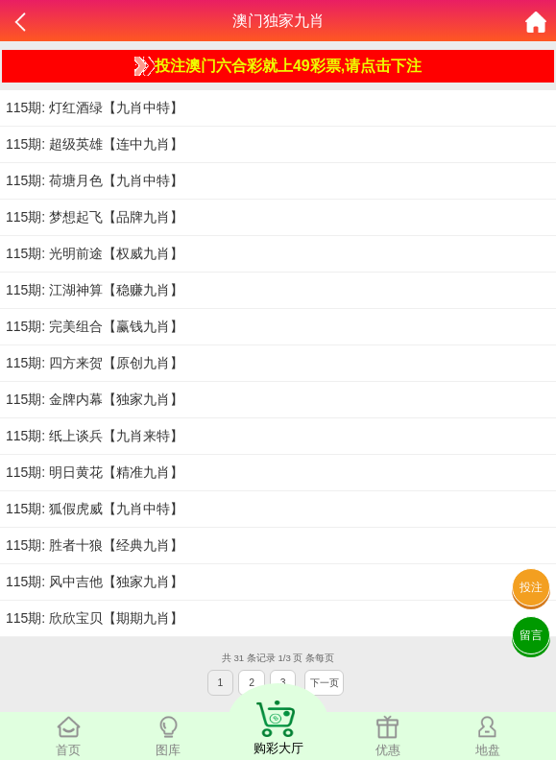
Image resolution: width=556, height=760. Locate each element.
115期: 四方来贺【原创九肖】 (94, 362)
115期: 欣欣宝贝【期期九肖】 (94, 618)
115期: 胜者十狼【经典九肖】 (94, 545)
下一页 (324, 682)
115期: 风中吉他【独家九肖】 (94, 581)
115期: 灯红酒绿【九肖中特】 (94, 107)
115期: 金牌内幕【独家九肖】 (94, 399)
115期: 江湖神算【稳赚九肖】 (94, 289)
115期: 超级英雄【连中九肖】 (94, 144)
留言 (531, 635)
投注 (531, 587)
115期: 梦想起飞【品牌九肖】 (94, 217)
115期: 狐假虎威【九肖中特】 (94, 508)
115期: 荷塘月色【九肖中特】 (94, 180)
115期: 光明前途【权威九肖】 (94, 253)
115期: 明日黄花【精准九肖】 (94, 472)
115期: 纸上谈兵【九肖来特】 (94, 435)
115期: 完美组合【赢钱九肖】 (94, 326)
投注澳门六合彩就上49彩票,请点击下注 (278, 66)
